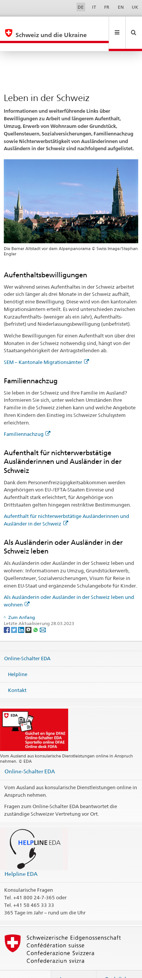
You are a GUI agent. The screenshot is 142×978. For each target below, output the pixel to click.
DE (81, 7)
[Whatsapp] (36, 613)
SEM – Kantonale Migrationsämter (46, 346)
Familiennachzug (27, 418)
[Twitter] (14, 613)
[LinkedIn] (21, 613)
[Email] (43, 613)
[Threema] (29, 613)
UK (135, 7)
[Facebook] (7, 613)
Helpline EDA (21, 857)
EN (121, 7)
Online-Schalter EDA (27, 642)
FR (106, 7)
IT (94, 7)
